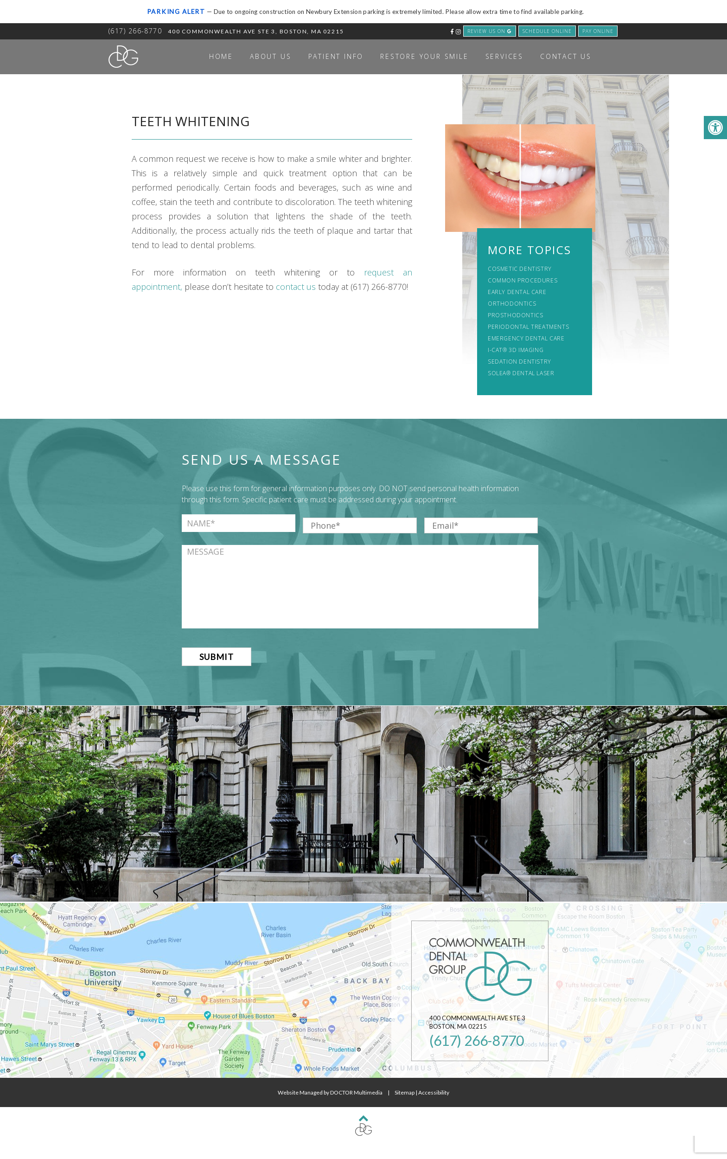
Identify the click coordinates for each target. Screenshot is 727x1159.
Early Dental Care (517, 292)
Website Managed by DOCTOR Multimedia (330, 1092)
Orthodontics (512, 303)
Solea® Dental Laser (521, 373)
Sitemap (405, 1092)
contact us (296, 286)
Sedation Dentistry (519, 361)
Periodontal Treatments (528, 327)
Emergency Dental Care (526, 338)
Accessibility (433, 1092)
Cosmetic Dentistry (520, 269)
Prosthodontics (515, 315)
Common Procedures (522, 280)
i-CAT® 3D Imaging (515, 350)
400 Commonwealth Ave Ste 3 (256, 31)
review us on (489, 31)
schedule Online (547, 31)
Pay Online (597, 31)
